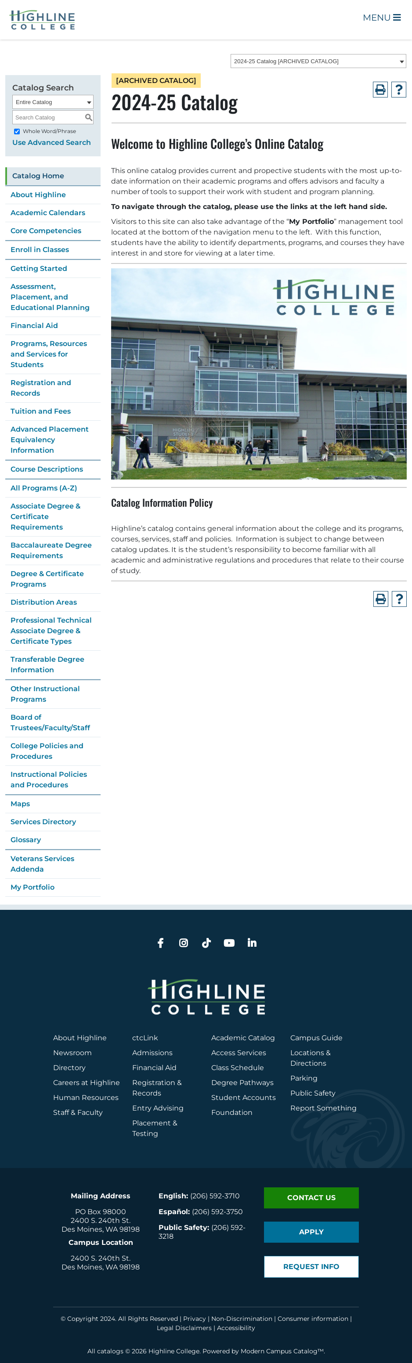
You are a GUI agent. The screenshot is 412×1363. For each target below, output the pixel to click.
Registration (153, 1082)
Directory (69, 1068)
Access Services (238, 1053)
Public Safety (313, 1093)
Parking (304, 1078)
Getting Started (39, 268)
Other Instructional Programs (45, 694)
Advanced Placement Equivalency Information (50, 439)
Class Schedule (237, 1068)
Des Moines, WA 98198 (100, 1229)
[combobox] (318, 61)
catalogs (110, 1351)
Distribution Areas (44, 602)
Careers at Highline (86, 1082)
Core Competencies (46, 231)
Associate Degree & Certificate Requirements (45, 516)
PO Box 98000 (100, 1212)
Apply (311, 1232)
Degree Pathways (242, 1082)
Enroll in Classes (40, 249)
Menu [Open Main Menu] (382, 17)
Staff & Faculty (78, 1112)
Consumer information (313, 1319)
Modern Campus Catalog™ (282, 1351)
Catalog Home (38, 176)
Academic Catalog (243, 1038)
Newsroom (72, 1053)
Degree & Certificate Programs (47, 579)
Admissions (153, 1053)
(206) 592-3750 (217, 1212)
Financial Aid (34, 325)
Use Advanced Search (51, 142)
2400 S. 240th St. (100, 1220)
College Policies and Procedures (47, 751)
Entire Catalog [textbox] (34, 102)
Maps (20, 804)
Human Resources (86, 1097)
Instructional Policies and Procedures (49, 779)
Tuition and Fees (41, 411)
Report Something (323, 1108)
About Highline (38, 195)
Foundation (232, 1112)
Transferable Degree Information (47, 664)
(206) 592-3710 (215, 1196)
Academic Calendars (48, 213)
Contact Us (311, 1198)
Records (146, 1093)
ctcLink (145, 1038)
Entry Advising (158, 1108)
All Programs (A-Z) (44, 488)
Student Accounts (243, 1097)
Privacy (194, 1319)
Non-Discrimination (241, 1319)
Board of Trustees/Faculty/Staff (50, 722)
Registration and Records (41, 388)
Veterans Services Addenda (42, 864)
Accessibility (236, 1328)
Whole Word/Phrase (49, 131)
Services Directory (43, 822)
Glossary (26, 840)
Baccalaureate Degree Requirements (51, 550)
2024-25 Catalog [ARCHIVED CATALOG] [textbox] (286, 61)
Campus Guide (316, 1038)
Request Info (311, 1266)
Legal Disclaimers (184, 1328)
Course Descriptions (47, 469)
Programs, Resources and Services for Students (49, 354)
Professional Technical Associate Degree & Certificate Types (51, 630)
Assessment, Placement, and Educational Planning (50, 297)
